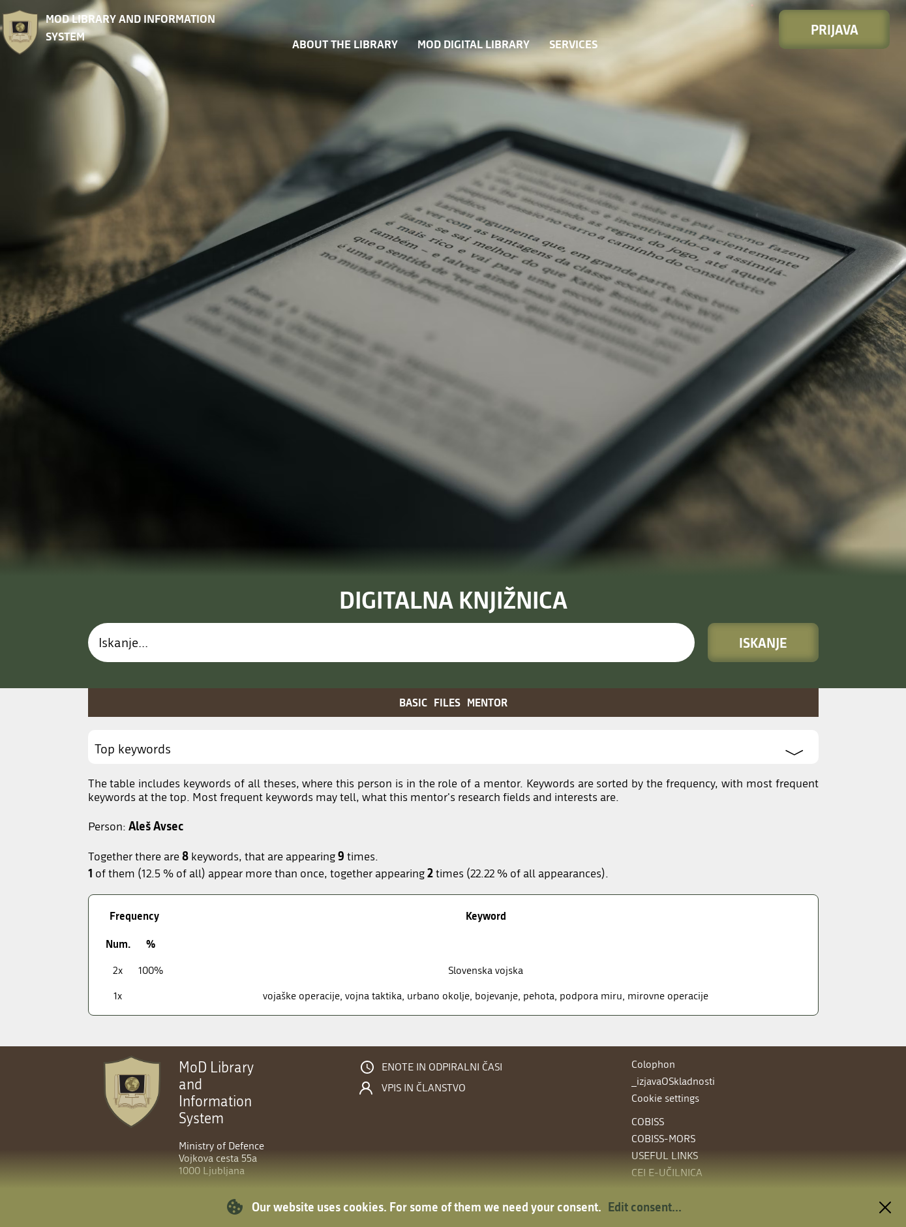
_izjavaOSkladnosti (673, 1081)
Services (573, 44)
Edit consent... (645, 1206)
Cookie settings (665, 1098)
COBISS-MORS (663, 1138)
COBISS (647, 1121)
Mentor (487, 702)
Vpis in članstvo (424, 1088)
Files (447, 702)
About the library (345, 44)
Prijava (834, 29)
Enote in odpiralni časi (442, 1067)
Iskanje (763, 642)
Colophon (653, 1064)
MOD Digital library (473, 44)
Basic (413, 702)
